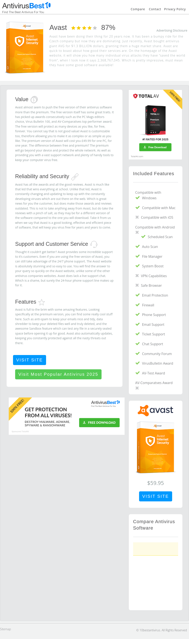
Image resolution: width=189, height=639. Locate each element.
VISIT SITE (29, 360)
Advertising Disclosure (172, 30)
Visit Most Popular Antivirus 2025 (58, 374)
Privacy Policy (175, 9)
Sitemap (5, 629)
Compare (138, 9)
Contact (155, 9)
